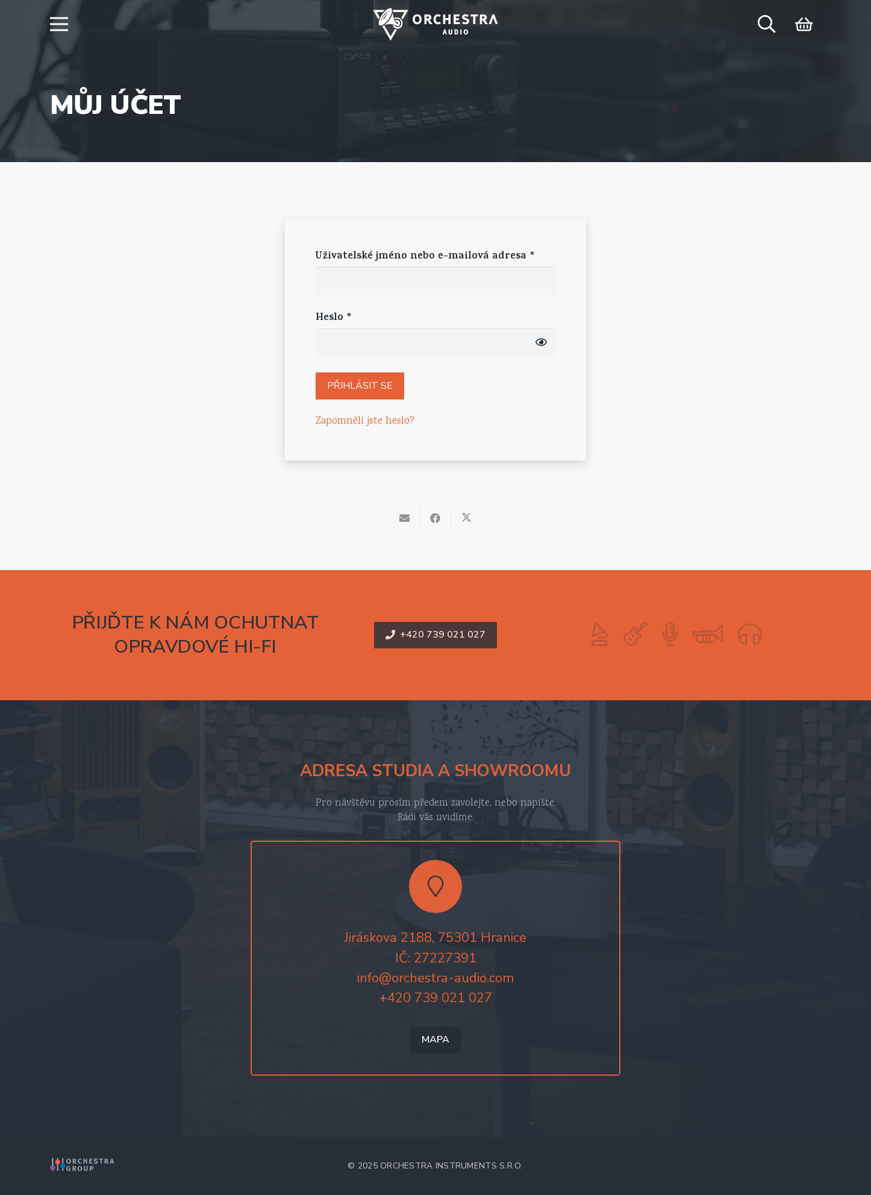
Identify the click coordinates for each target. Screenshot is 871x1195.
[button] (59, 24)
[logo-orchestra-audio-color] (435, 24)
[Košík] (804, 24)
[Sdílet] (435, 518)
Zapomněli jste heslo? (365, 421)
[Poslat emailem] (405, 518)
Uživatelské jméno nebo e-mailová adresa (425, 256)
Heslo (334, 318)
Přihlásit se (360, 385)
